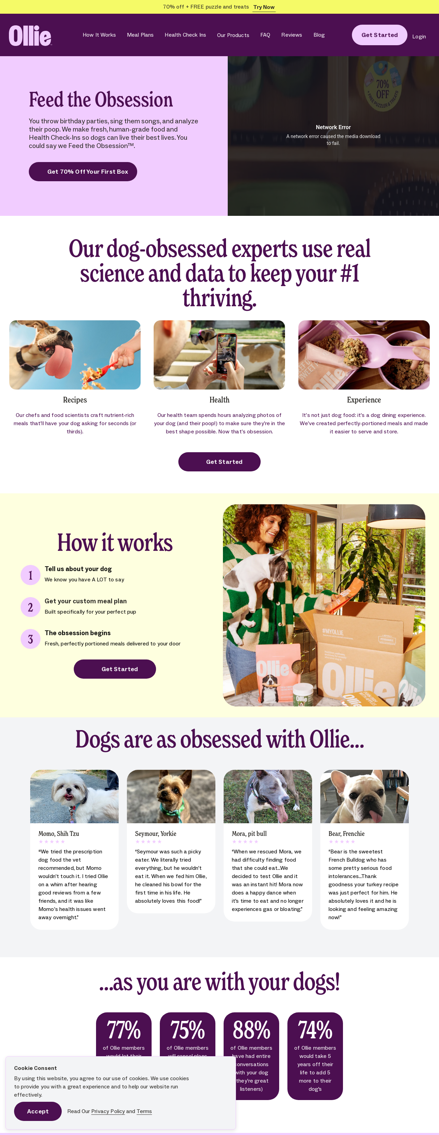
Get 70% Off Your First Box (83, 171)
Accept (38, 1111)
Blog (319, 35)
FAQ (265, 35)
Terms (144, 1111)
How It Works (99, 35)
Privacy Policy (108, 1111)
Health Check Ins (185, 35)
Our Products (233, 35)
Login (419, 36)
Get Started (220, 462)
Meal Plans (140, 35)
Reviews (291, 35)
